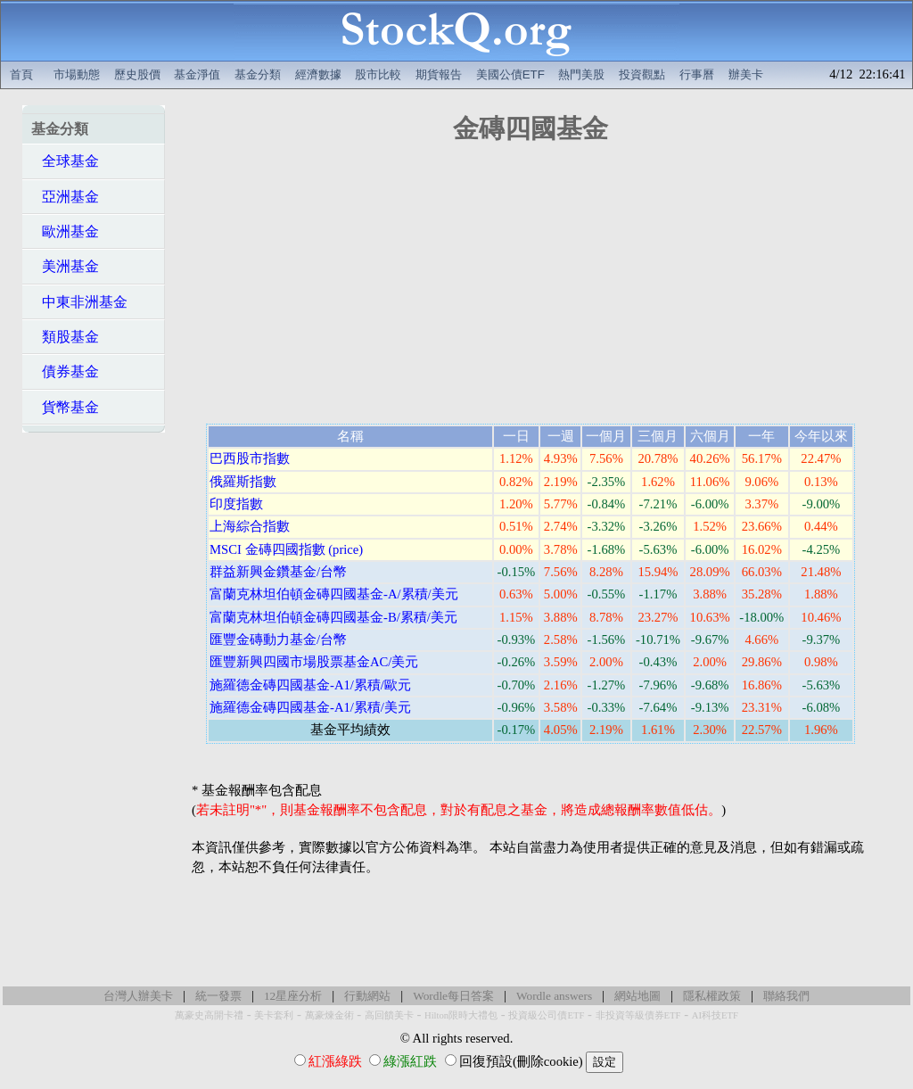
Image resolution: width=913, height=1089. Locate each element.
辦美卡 (745, 74)
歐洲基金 (65, 231)
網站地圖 (637, 995)
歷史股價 (137, 74)
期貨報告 (438, 74)
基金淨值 (197, 74)
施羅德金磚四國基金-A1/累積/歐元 (310, 685)
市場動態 (76, 74)
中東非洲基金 (79, 301)
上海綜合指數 (250, 526)
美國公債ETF (510, 74)
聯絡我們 (786, 995)
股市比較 (378, 74)
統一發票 (218, 995)
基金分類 (257, 74)
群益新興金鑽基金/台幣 (278, 572)
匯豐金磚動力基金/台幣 (278, 639)
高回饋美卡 (389, 1015)
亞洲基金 (65, 196)
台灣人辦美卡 (138, 995)
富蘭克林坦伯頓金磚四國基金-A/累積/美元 (334, 594)
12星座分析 (293, 995)
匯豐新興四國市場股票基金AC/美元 (314, 662)
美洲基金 (65, 266)
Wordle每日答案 (453, 995)
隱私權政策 (712, 995)
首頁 (21, 74)
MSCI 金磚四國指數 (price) (286, 549)
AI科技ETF (715, 1015)
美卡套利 (273, 1015)
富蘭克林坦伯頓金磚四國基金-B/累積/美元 (333, 617)
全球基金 (65, 161)
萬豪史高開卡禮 (209, 1015)
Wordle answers (554, 995)
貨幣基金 (65, 407)
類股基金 (65, 336)
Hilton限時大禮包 (461, 1015)
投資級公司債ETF (546, 1015)
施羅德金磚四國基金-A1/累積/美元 (310, 707)
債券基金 (65, 371)
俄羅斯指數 (243, 481)
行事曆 (696, 74)
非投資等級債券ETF (638, 1015)
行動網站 (367, 995)
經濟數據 (318, 74)
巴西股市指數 (250, 458)
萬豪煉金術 (329, 1015)
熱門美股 (581, 74)
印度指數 (236, 504)
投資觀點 (642, 74)
